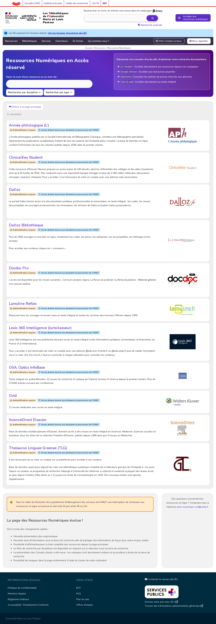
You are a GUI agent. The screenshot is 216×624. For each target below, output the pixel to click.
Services (46, 41)
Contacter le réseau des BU (161, 579)
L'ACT (95, 3)
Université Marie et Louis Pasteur (23, 618)
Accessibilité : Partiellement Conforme (28, 604)
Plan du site (82, 599)
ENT (78, 587)
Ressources (11, 41)
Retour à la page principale (25, 106)
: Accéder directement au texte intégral (148, 81)
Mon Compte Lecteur (169, 41)
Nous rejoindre (198, 41)
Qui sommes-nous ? (98, 41)
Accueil (17, 3)
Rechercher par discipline (23, 92)
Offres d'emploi (84, 604)
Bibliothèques (29, 41)
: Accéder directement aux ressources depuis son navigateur (159, 66)
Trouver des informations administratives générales (174, 605)
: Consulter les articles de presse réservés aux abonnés (156, 76)
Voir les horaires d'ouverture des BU (67, 33)
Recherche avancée (150, 25)
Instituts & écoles (53, 3)
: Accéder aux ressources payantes (148, 71)
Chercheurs (62, 41)
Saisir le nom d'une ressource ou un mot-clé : (32, 76)
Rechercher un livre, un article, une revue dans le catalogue (123, 11)
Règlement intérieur (18, 599)
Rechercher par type (58, 92)
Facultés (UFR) (32, 3)
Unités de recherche (77, 3)
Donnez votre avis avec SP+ (161, 601)
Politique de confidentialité (22, 587)
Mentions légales (17, 593)
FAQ (78, 593)
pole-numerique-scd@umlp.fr (192, 506)
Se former (78, 41)
